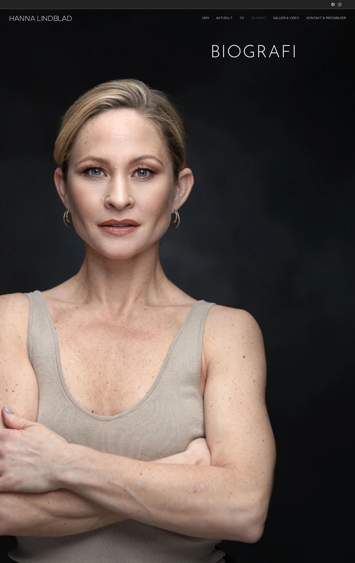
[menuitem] (311, 18)
